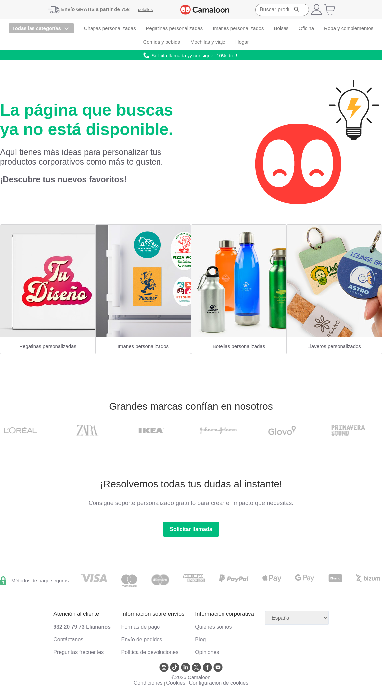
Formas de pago (140, 627)
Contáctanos (68, 639)
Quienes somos (213, 627)
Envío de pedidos (141, 639)
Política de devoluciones (150, 652)
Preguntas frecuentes (78, 652)
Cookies (175, 683)
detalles (145, 9)
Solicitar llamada (191, 529)
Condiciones (148, 683)
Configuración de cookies (219, 683)
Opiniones (207, 652)
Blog (200, 639)
